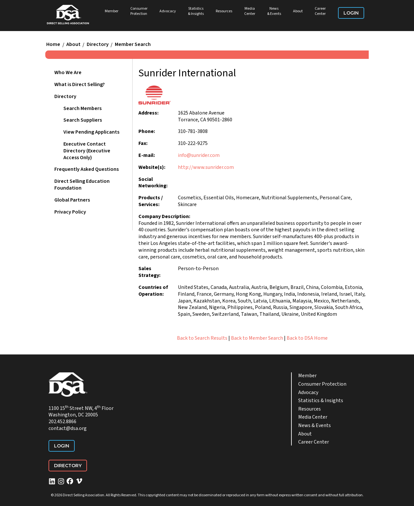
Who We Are (68, 72)
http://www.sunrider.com (206, 167)
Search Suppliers (82, 120)
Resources (224, 11)
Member (111, 11)
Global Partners (72, 200)
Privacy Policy (70, 211)
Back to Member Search (257, 338)
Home (53, 44)
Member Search (133, 44)
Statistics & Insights (196, 11)
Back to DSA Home (307, 338)
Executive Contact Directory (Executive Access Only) (86, 150)
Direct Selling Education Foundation (82, 185)
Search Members (82, 108)
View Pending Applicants (91, 132)
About (298, 11)
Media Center (249, 11)
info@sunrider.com (199, 155)
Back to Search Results (202, 338)
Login (351, 13)
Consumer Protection (138, 11)
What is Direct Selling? (79, 84)
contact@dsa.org (68, 428)
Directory (98, 44)
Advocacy (167, 11)
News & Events (274, 11)
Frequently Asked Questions (86, 169)
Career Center (320, 11)
